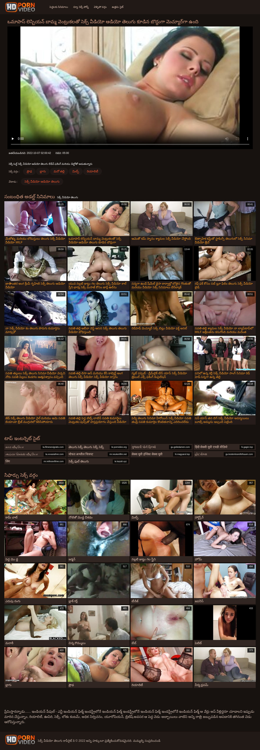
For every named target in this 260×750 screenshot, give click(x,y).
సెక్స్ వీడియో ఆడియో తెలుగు (42, 181)
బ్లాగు (43, 171)
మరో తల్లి (59, 171)
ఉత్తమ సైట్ (117, 6)
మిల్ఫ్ (75, 171)
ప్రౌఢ (29, 171)
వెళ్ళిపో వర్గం (100, 6)
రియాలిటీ (92, 171)
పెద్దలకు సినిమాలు (59, 6)
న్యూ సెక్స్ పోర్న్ (81, 6)
